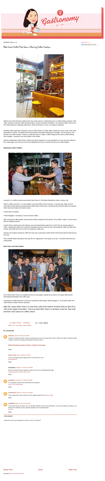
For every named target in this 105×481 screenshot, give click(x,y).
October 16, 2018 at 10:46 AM (24, 367)
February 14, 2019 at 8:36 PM (24, 380)
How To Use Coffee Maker (15, 384)
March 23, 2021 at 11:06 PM (25, 392)
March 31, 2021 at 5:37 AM (22, 403)
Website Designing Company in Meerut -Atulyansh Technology (26, 345)
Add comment (8, 416)
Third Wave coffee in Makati (23, 325)
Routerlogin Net (12, 359)
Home (40, 470)
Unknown (11, 335)
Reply (9, 349)
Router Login (12, 355)
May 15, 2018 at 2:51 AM (23, 355)
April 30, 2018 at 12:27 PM (22, 335)
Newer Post (7, 470)
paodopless (11, 380)
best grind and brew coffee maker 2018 (19, 372)
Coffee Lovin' (11, 325)
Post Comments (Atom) (17, 473)
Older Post (73, 470)
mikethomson (12, 392)
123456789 (11, 403)
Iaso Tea (10, 409)
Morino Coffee (49, 395)
